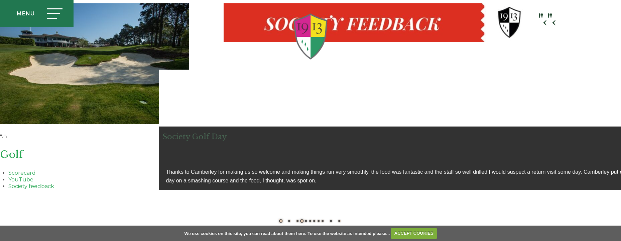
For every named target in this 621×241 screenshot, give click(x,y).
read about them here (283, 233)
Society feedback (31, 186)
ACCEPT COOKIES (413, 233)
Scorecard (22, 173)
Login (573, 36)
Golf (11, 154)
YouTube (20, 179)
